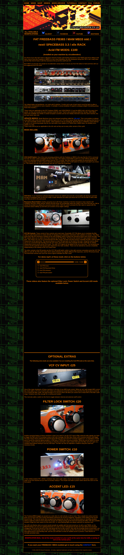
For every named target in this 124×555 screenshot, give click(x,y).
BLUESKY (47, 34)
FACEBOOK (62, 34)
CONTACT (82, 3)
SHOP (39, 3)
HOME (26, 3)
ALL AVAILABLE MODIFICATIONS (31, 33)
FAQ (90, 3)
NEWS (33, 3)
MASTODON (93, 34)
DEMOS (47, 3)
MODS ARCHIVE (58, 3)
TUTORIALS (72, 3)
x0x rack (77, 118)
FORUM (96, 3)
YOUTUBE (77, 34)
